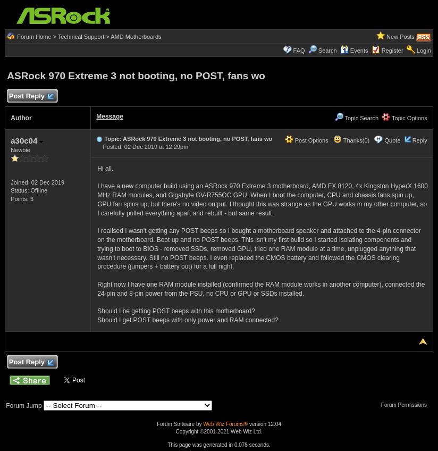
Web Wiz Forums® (225, 424)
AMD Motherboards (136, 37)
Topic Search (356, 118)
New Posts (400, 37)
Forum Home (34, 37)
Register (392, 50)
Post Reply (31, 96)
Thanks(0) (351, 140)
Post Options (306, 140)
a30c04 (27, 140)
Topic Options (404, 118)
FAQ (299, 50)
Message (109, 116)
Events (354, 50)
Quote (393, 140)
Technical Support (81, 37)
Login (424, 50)
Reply (419, 140)
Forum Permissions (406, 405)
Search (327, 50)
